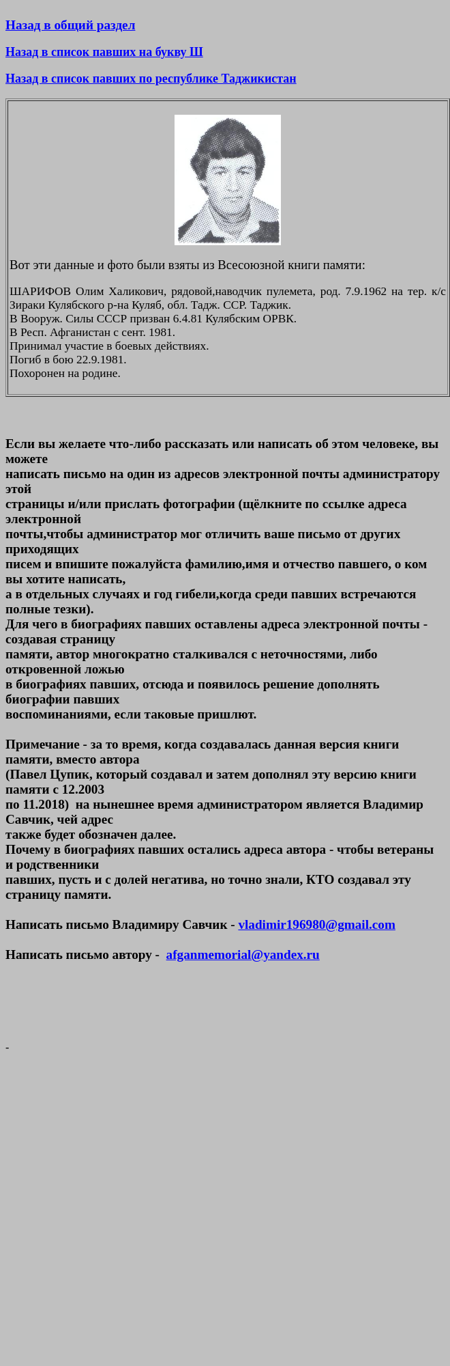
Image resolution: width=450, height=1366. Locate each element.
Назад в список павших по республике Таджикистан (151, 78)
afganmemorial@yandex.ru (243, 954)
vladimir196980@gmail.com (316, 924)
